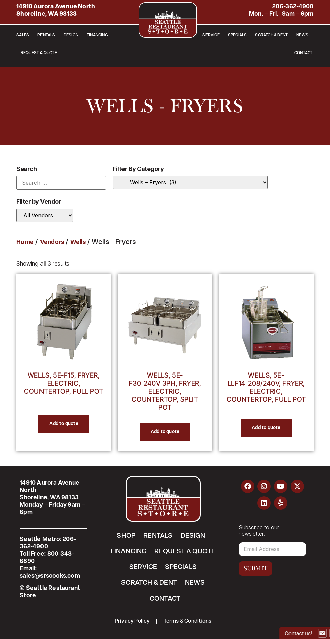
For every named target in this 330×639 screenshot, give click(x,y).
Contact (303, 53)
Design (71, 35)
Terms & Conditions (188, 621)
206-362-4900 (292, 7)
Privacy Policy (132, 621)
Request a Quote (39, 53)
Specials (237, 35)
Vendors (52, 242)
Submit (255, 568)
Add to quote (63, 423)
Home (25, 242)
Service (210, 35)
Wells (78, 242)
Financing (97, 35)
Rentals (46, 35)
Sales (22, 35)
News (302, 35)
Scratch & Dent (271, 35)
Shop (126, 536)
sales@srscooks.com (50, 576)
